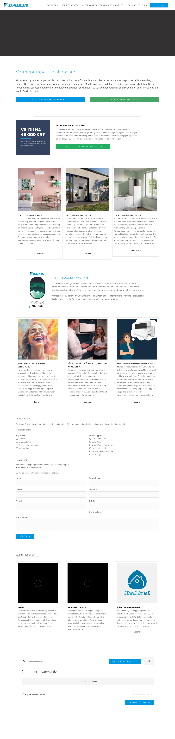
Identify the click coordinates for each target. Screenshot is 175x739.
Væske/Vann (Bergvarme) (103, 448)
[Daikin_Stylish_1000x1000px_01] (39, 172)
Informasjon (24, 451)
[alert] (88, 684)
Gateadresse (95, 481)
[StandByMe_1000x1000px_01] (137, 567)
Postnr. (19, 492)
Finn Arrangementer (124, 664)
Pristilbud (22, 441)
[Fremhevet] (88, 323)
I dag (34, 674)
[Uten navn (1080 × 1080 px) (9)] (38, 323)
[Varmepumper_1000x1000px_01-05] (135, 172)
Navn (19, 481)
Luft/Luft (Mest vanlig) (101, 441)
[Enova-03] (33, 124)
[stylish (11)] (137, 323)
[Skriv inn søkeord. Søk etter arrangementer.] (66, 664)
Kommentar (21, 520)
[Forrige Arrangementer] (22, 674)
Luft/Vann (96, 445)
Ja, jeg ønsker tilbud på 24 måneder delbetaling (39, 475)
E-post (19, 504)
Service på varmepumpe (29, 448)
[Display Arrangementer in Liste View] (149, 664)
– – (39, 256)
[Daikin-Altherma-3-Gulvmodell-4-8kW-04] (87, 172)
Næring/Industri (99, 451)
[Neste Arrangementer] (26, 674)
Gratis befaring (25, 445)
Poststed (93, 492)
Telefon (93, 504)
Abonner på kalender (139, 705)
